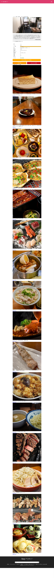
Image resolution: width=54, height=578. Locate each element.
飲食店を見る (14, 158)
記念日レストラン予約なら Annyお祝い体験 (41, 564)
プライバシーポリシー (13, 564)
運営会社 (8, 564)
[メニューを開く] (51, 1)
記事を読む (14, 127)
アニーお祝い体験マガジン (4, 1)
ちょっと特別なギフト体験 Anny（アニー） (29, 564)
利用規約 (22, 564)
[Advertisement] (27, 9)
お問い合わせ (18, 564)
